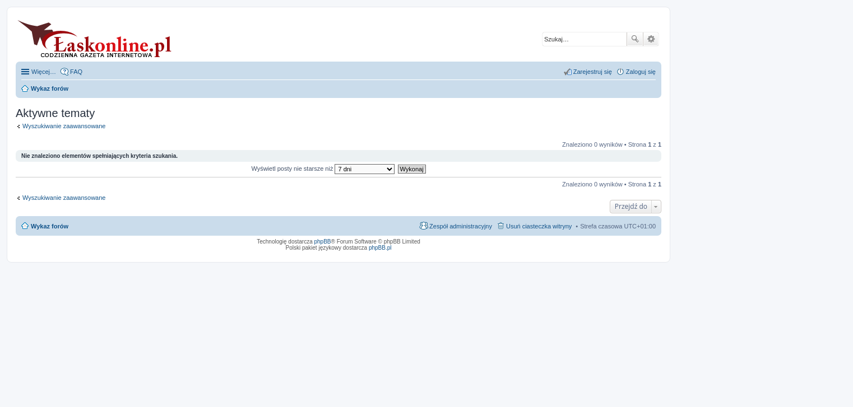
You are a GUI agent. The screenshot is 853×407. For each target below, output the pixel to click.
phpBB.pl (380, 248)
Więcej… (43, 71)
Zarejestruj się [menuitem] (592, 71)
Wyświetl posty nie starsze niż (323, 168)
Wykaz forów (49, 226)
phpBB (322, 241)
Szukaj (635, 39)
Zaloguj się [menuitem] (641, 71)
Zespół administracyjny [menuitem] (460, 226)
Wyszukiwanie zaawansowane (651, 39)
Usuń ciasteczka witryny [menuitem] (539, 226)
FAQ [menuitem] (76, 71)
